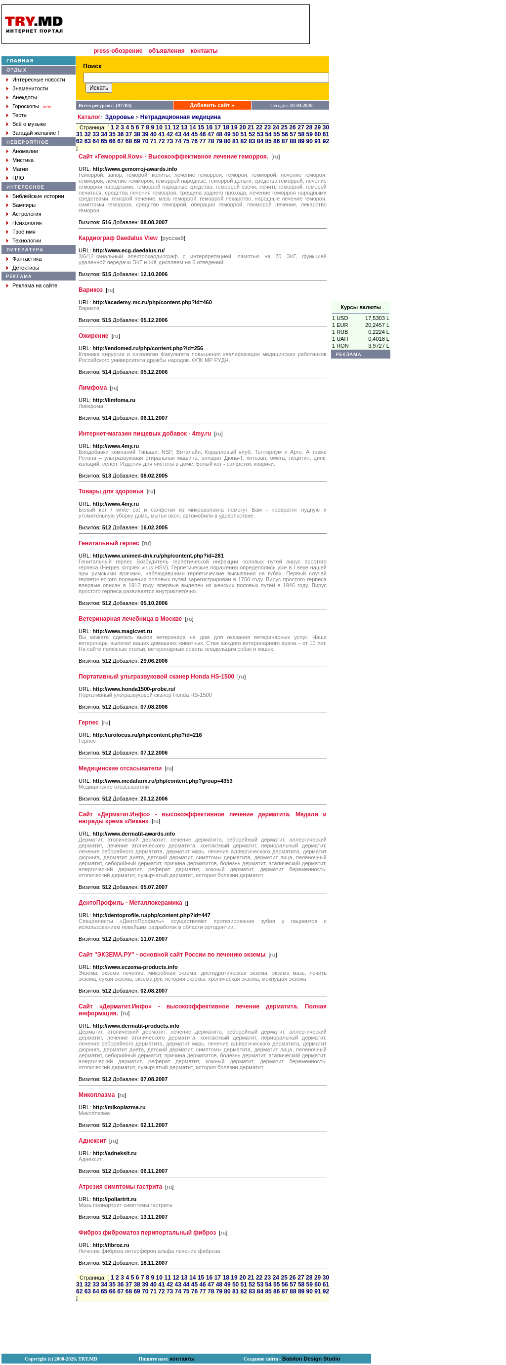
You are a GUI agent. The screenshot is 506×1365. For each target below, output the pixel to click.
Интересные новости (38, 79)
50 (235, 134)
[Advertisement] (360, 152)
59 (309, 134)
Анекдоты (24, 97)
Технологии (26, 240)
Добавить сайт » (212, 105)
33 (95, 134)
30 (326, 127)
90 (309, 141)
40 (153, 134)
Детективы (25, 268)
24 (276, 127)
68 (129, 141)
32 (87, 134)
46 (202, 134)
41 (161, 134)
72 (161, 141)
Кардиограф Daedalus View (118, 238)
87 (285, 141)
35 (112, 134)
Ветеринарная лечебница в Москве (130, 618)
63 (87, 141)
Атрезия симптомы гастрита (120, 1186)
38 (136, 134)
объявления (166, 50)
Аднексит (92, 1140)
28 (309, 127)
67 (120, 141)
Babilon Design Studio (311, 1359)
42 (170, 134)
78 (211, 141)
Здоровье (119, 117)
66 (112, 141)
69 (136, 141)
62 (79, 141)
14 (192, 127)
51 (244, 134)
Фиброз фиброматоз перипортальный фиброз (147, 1232)
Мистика (23, 160)
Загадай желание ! (35, 133)
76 (194, 141)
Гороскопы (25, 106)
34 (104, 134)
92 (326, 141)
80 (227, 141)
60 (317, 134)
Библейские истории (38, 196)
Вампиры (24, 205)
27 (300, 127)
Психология (27, 223)
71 (153, 141)
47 (211, 134)
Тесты (20, 115)
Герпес (89, 722)
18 (225, 127)
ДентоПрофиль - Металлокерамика (130, 902)
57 (293, 134)
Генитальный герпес (109, 543)
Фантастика (27, 259)
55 (276, 134)
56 (285, 134)
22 (259, 127)
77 (202, 141)
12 (175, 127)
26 (292, 127)
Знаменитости (30, 88)
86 (276, 141)
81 (235, 141)
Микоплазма (97, 1094)
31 (79, 134)
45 (194, 134)
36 (120, 134)
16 (209, 127)
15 (201, 127)
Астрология (27, 214)
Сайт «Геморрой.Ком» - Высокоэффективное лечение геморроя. (173, 156)
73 (170, 141)
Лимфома (93, 387)
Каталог (89, 117)
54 (268, 134)
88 (293, 141)
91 (317, 141)
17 (217, 127)
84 (260, 141)
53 (260, 134)
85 (268, 141)
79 (219, 141)
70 (145, 141)
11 (167, 127)
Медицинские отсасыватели (120, 768)
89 (301, 141)
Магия (20, 169)
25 (284, 127)
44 (186, 134)
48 (219, 134)
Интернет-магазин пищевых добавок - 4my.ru (145, 433)
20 (242, 127)
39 (145, 134)
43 (178, 134)
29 (317, 127)
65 (104, 141)
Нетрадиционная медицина (180, 117)
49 (227, 134)
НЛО (18, 178)
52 (252, 134)
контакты (204, 50)
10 (159, 127)
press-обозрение (117, 50)
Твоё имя (24, 232)
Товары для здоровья (111, 491)
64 (95, 141)
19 (234, 127)
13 (184, 127)
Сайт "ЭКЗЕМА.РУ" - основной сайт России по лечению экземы (172, 954)
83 (252, 141)
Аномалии (25, 151)
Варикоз (91, 289)
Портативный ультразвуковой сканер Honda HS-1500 (156, 676)
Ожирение (94, 335)
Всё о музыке (29, 124)
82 (244, 141)
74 (178, 141)
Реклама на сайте (34, 285)
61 (326, 134)
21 (251, 127)
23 (267, 127)
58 (301, 134)
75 (186, 141)
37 (129, 134)
